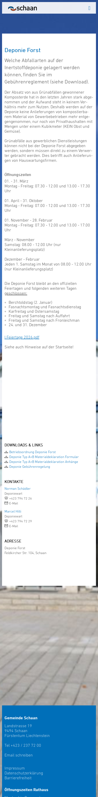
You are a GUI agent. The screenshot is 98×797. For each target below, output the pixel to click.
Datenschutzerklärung (24, 773)
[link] (49, 451)
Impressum (15, 768)
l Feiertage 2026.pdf (22, 337)
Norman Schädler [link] (18, 489)
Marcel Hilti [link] (13, 511)
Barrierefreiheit (18, 778)
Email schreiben (19, 755)
